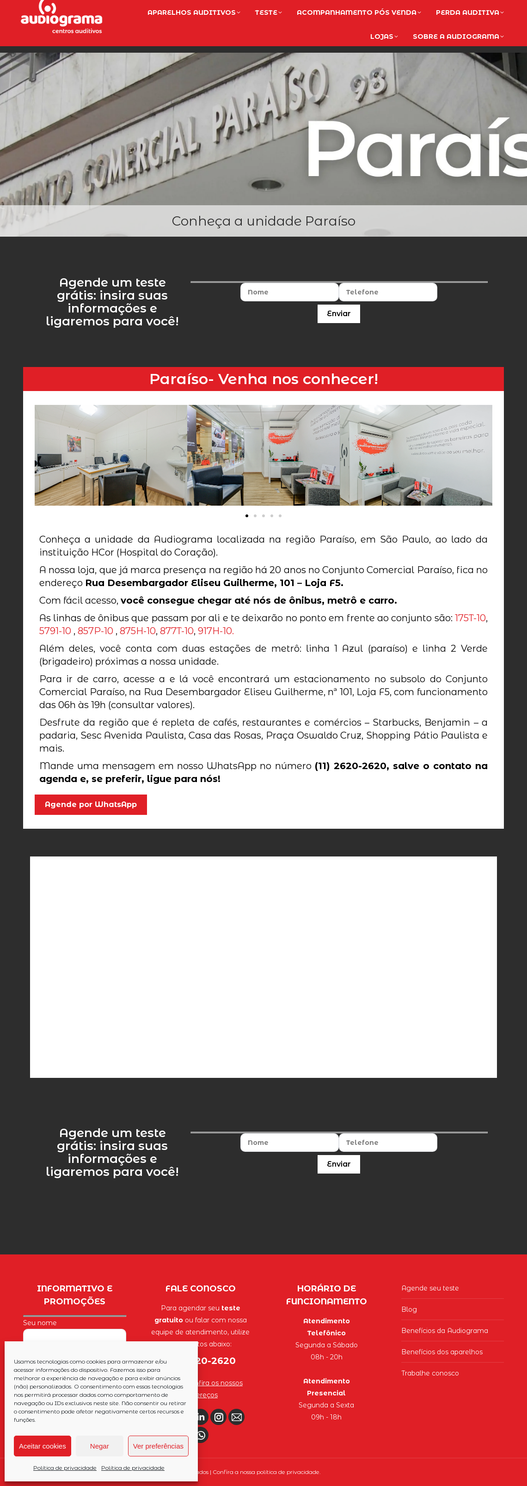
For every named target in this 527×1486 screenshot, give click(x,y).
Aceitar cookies (42, 1446)
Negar (99, 1446)
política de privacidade (288, 1471)
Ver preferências (158, 1446)
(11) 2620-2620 (466, 10)
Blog (409, 1309)
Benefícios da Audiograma (444, 1331)
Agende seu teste (430, 1288)
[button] (246, 515)
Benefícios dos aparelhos (442, 1352)
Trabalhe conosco (430, 1373)
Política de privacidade (65, 1467)
